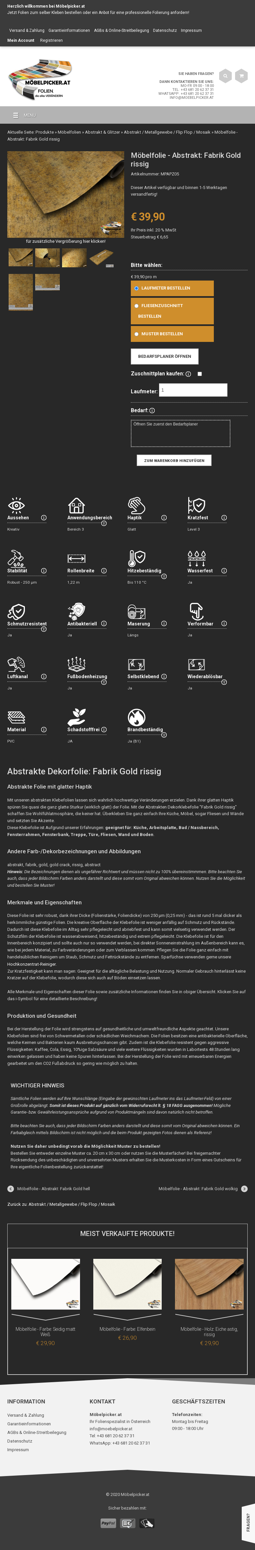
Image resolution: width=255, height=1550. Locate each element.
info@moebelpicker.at (192, 98)
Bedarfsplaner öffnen (164, 356)
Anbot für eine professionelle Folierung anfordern (143, 12)
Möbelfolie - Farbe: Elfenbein (127, 1328)
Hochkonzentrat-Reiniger (31, 963)
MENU (21, 115)
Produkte (44, 131)
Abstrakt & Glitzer (101, 131)
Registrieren (51, 40)
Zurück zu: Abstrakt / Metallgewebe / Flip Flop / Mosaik (60, 1203)
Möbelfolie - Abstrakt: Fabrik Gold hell (53, 1188)
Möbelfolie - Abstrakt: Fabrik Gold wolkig (198, 1188)
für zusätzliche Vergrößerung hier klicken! (66, 240)
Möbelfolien (68, 131)
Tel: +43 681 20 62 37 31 (193, 90)
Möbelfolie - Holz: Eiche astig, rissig (209, 1328)
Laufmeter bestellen (160, 287)
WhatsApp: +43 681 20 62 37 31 (186, 94)
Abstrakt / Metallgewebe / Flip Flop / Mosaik (165, 131)
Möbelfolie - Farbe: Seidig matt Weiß (45, 1328)
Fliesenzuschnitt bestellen (157, 310)
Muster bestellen (157, 333)
